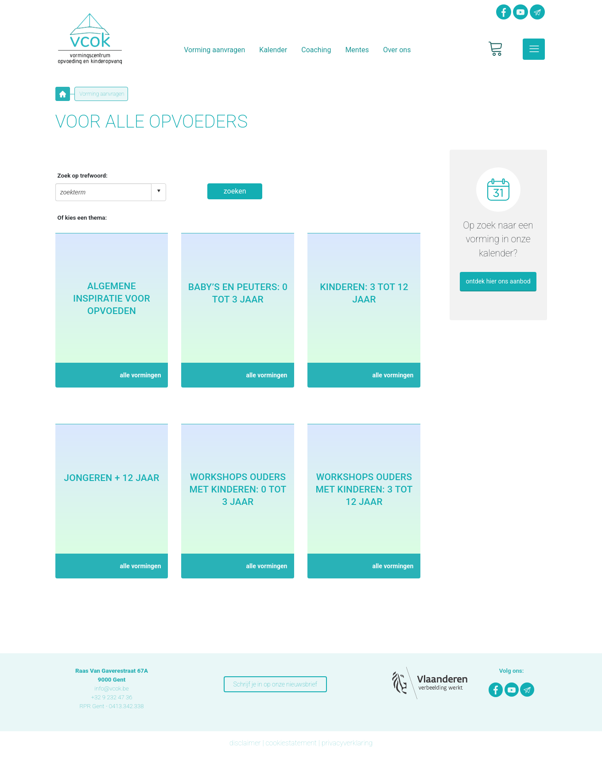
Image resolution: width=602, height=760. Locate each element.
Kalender (273, 50)
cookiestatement (290, 743)
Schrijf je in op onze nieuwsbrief (275, 684)
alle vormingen (140, 375)
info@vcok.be (111, 688)
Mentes (357, 50)
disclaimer (245, 743)
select (158, 191)
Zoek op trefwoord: (83, 175)
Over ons (397, 50)
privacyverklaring (347, 743)
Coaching (316, 50)
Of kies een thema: (82, 217)
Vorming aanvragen (214, 50)
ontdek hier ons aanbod (498, 281)
